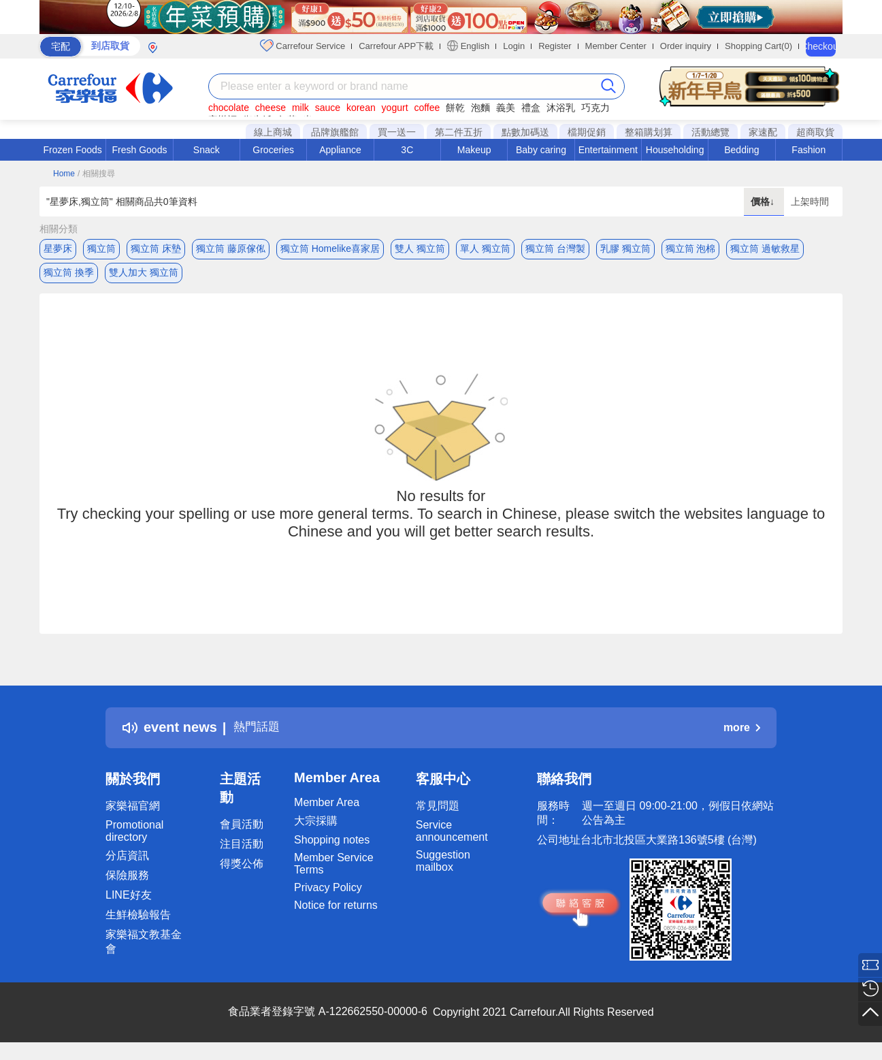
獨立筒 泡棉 (691, 248)
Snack (206, 149)
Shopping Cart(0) (758, 46)
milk (300, 107)
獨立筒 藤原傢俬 (230, 248)
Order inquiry (685, 46)
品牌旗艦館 (335, 132)
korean (361, 107)
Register (554, 46)
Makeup (474, 149)
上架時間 (810, 201)
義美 (505, 107)
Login (514, 46)
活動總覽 (710, 132)
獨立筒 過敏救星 (765, 248)
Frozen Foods (72, 149)
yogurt (395, 107)
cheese (270, 107)
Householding (675, 149)
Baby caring (541, 149)
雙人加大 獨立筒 (143, 275)
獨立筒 (101, 248)
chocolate (228, 107)
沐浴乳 (560, 107)
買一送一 (397, 132)
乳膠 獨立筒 (625, 248)
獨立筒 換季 (69, 275)
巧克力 (595, 107)
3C (407, 149)
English (468, 45)
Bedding (741, 149)
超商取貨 (815, 132)
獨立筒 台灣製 (555, 248)
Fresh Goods (139, 149)
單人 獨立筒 (485, 248)
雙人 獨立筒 (420, 248)
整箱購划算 (648, 132)
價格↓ (764, 201)
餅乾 (455, 107)
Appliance (340, 149)
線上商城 (273, 132)
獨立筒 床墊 (156, 248)
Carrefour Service (302, 45)
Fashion (808, 149)
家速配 (763, 132)
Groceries (273, 149)
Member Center (616, 46)
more (741, 734)
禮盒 (530, 107)
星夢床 (58, 248)
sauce (327, 107)
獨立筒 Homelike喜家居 (330, 248)
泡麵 (480, 107)
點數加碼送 (525, 132)
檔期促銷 (587, 132)
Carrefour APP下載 (396, 46)
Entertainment (608, 149)
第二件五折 (459, 132)
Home (64, 173)
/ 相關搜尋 (96, 173)
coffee (427, 107)
